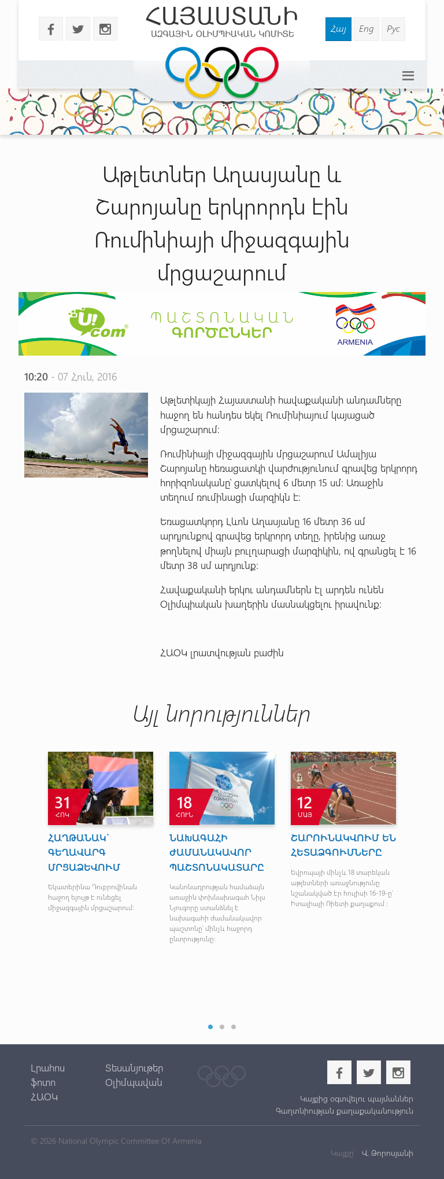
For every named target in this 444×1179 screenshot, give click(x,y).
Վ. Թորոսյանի (386, 1152)
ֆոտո (43, 1081)
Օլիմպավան (133, 1081)
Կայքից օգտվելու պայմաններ (356, 1098)
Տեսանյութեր (134, 1067)
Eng (366, 28)
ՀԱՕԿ (44, 1096)
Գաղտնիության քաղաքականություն (344, 1110)
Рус (393, 28)
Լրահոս (48, 1067)
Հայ (338, 28)
